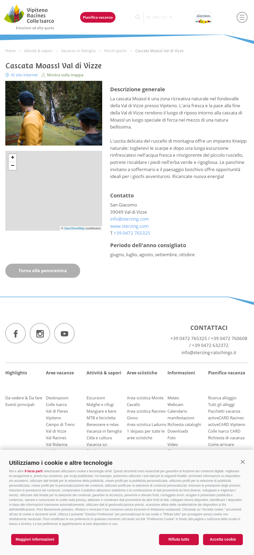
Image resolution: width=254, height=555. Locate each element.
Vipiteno (53, 417)
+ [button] (12, 158)
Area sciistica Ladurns (146, 424)
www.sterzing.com (129, 226)
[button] (242, 461)
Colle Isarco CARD (224, 431)
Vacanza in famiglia (104, 431)
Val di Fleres (57, 411)
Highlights (16, 373)
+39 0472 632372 (210, 345)
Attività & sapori (104, 373)
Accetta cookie (223, 539)
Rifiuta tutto (179, 539)
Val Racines (56, 437)
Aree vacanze (60, 373)
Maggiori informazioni (35, 539)
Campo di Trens (60, 424)
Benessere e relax (103, 424)
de (149, 17)
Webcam (175, 404)
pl (171, 17)
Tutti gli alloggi (221, 404)
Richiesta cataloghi (184, 424)
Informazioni (181, 373)
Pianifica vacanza (98, 17)
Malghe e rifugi (100, 404)
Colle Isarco (56, 404)
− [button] (12, 166)
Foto (171, 437)
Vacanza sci (97, 444)
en (156, 17)
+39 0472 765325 (188, 338)
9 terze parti (33, 471)
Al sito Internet (22, 74)
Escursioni (96, 397)
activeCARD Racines (226, 417)
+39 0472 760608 (229, 338)
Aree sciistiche (142, 373)
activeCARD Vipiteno (226, 424)
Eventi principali (20, 404)
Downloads (177, 431)
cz (164, 17)
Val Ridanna (56, 444)
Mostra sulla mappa (62, 74)
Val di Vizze (56, 431)
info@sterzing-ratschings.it (209, 352)
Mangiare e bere (101, 411)
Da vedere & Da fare (23, 397)
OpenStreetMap (74, 228)
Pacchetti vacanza (224, 411)
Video (172, 444)
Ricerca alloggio (222, 397)
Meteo (173, 397)
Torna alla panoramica (43, 271)
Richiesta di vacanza (226, 437)
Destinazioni (57, 397)
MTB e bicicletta (101, 417)
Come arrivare (221, 444)
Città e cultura (99, 437)
